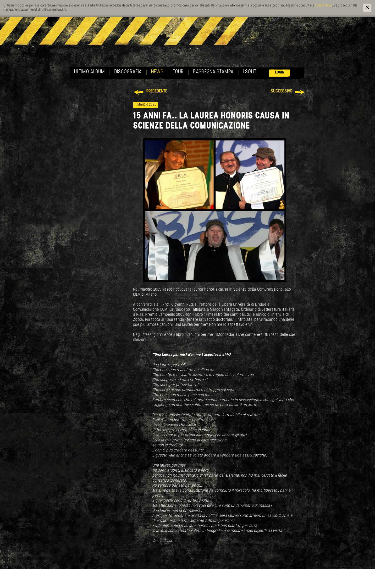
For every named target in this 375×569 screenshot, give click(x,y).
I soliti (250, 72)
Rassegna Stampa (213, 72)
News (157, 72)
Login (280, 72)
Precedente (156, 91)
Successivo (281, 91)
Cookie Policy (323, 5)
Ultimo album (89, 72)
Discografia (128, 72)
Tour (178, 72)
